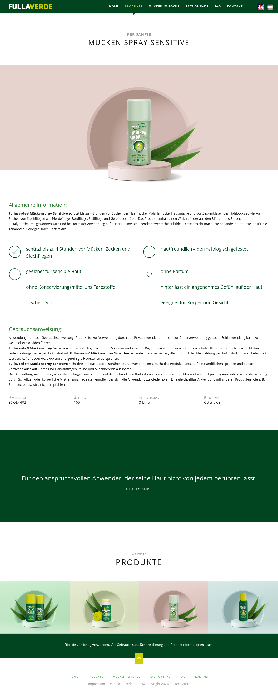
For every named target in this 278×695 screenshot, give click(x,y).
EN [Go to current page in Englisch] (259, 6)
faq (183, 676)
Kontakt (202, 676)
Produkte (95, 676)
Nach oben (139, 658)
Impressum (96, 684)
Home (73, 676)
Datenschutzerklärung (124, 684)
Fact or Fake (160, 676)
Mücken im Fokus (126, 676)
